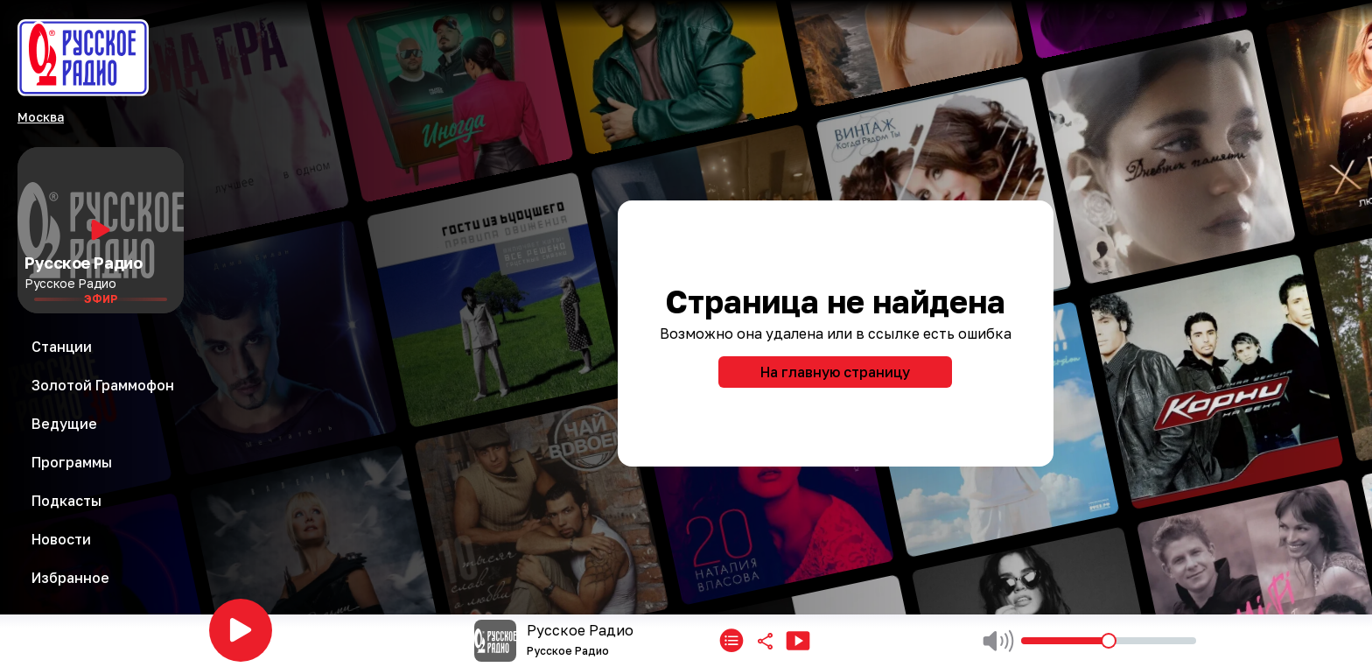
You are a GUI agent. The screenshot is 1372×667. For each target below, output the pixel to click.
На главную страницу (835, 372)
